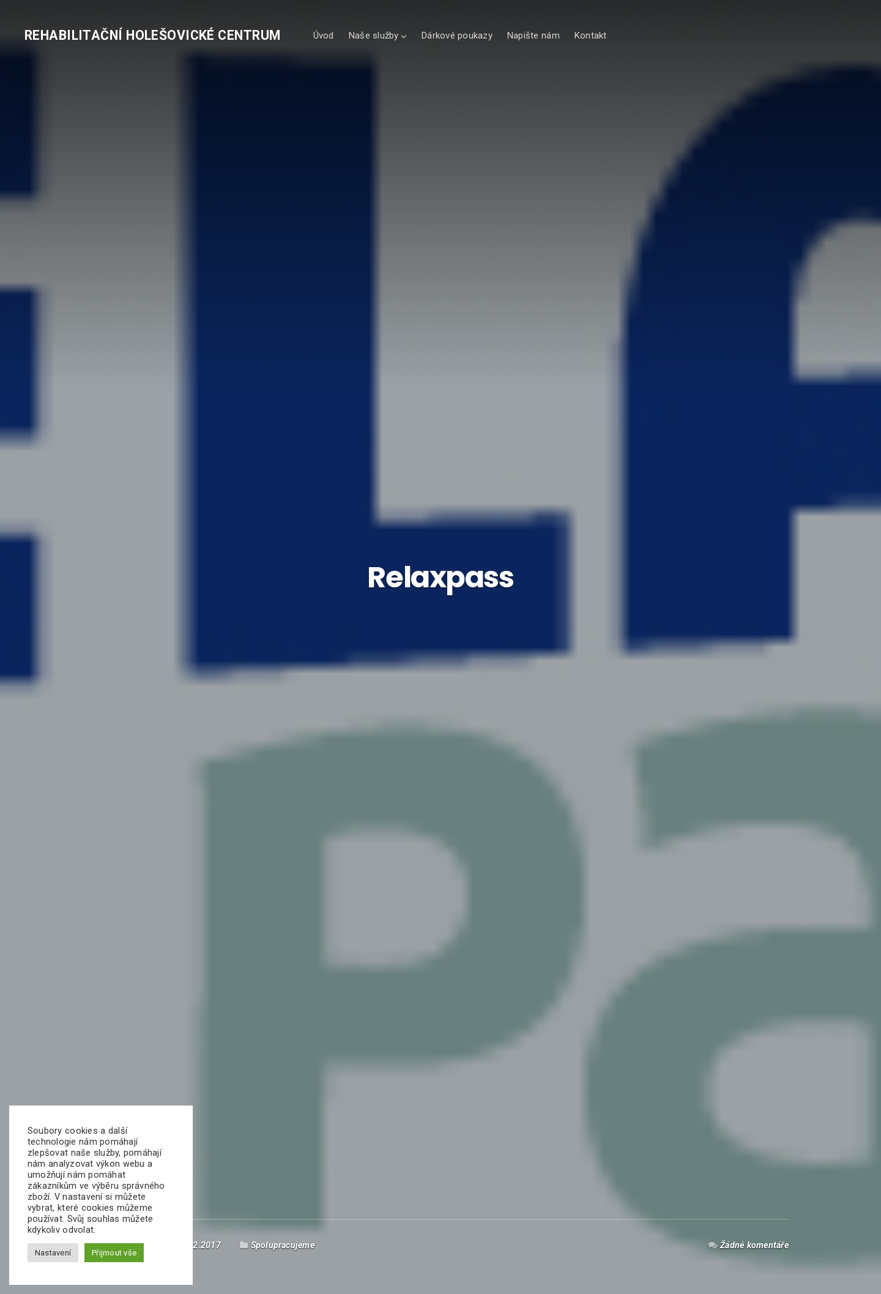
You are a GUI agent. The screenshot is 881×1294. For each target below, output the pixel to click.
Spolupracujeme (282, 1245)
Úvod (323, 35)
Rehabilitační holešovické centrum (152, 35)
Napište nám (533, 35)
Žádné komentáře (754, 1245)
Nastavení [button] (53, 1252)
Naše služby (373, 35)
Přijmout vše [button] (114, 1252)
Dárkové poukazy (457, 35)
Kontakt (590, 35)
